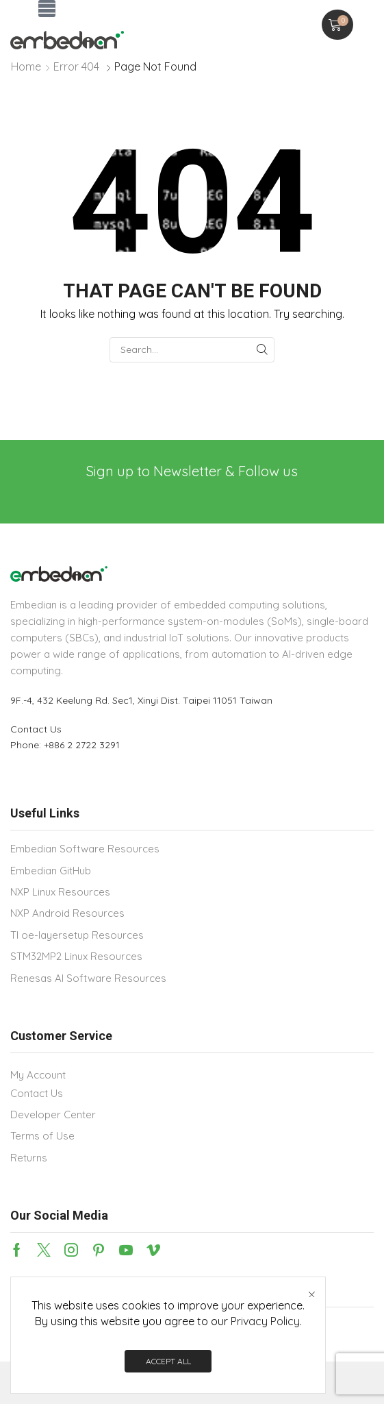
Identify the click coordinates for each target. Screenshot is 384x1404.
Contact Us (36, 729)
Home (26, 66)
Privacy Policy (265, 1321)
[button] (46, 8)
